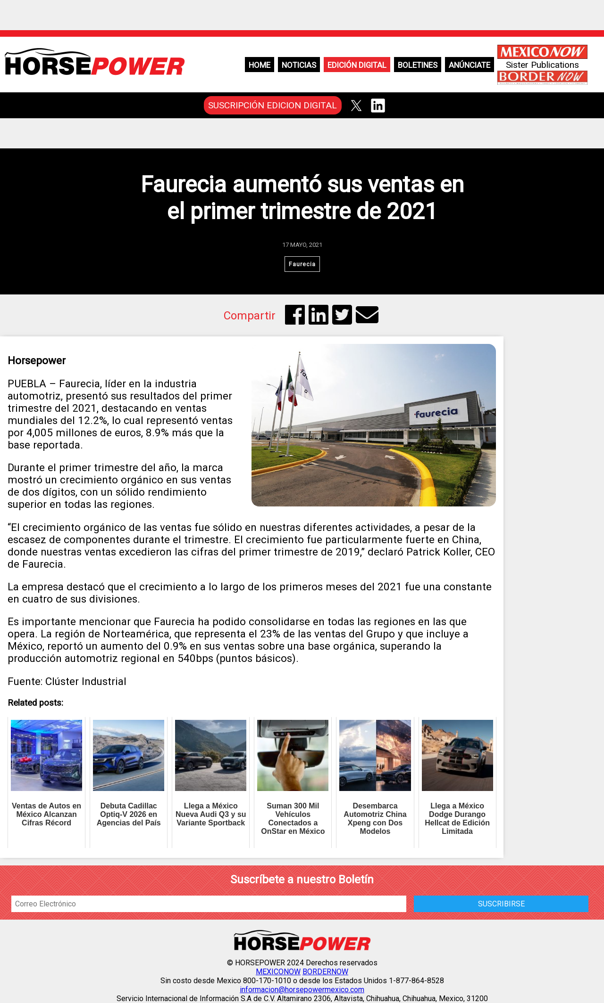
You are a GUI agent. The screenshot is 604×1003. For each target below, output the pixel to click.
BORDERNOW (325, 971)
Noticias (299, 65)
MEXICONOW (278, 971)
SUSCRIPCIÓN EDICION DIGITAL (272, 105)
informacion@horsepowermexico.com (302, 989)
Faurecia (302, 264)
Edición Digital (356, 65)
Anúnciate (469, 65)
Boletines (417, 65)
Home (259, 65)
